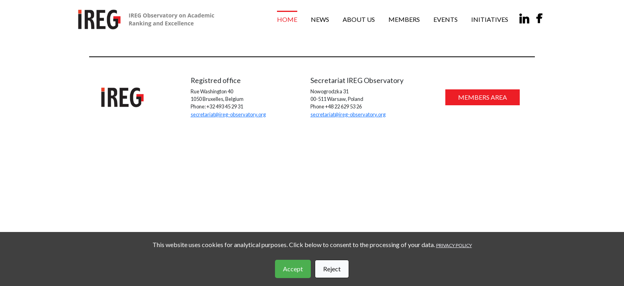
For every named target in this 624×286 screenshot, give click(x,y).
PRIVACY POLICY (454, 245)
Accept (293, 268)
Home (287, 19)
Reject (332, 268)
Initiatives (489, 19)
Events (445, 19)
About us (359, 19)
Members (404, 19)
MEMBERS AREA (482, 97)
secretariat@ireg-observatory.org (228, 114)
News (320, 19)
